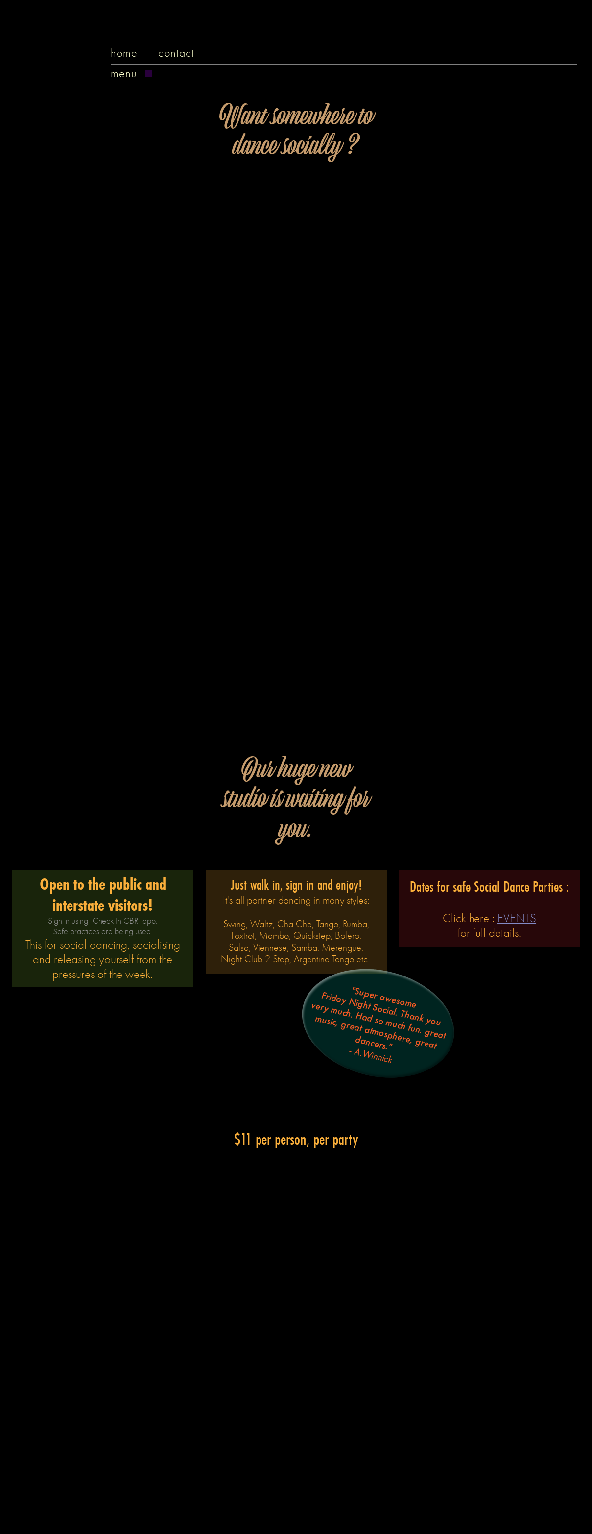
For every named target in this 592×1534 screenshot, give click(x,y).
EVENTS (516, 918)
